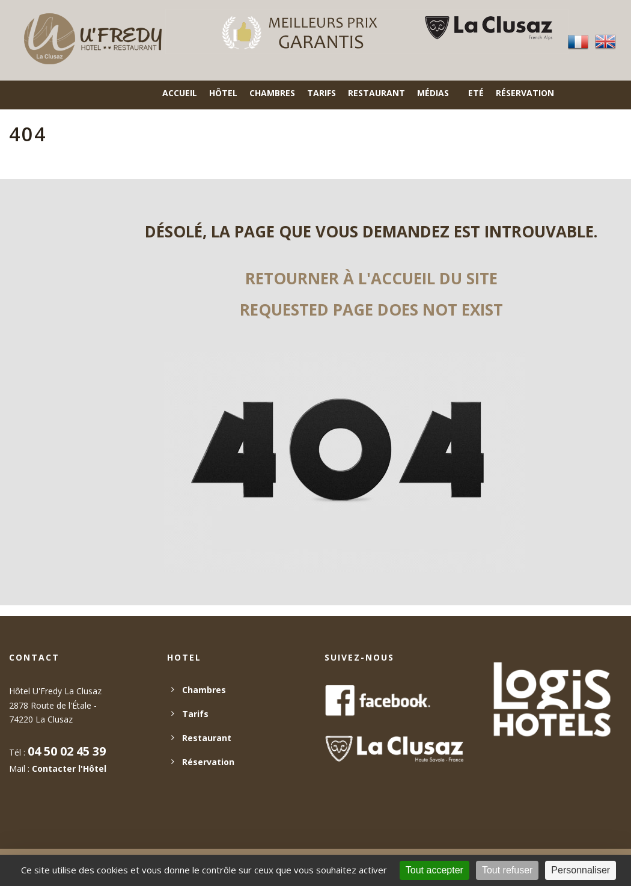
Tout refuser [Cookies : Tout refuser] (507, 870)
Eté (476, 93)
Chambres (272, 93)
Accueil (179, 93)
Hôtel (223, 93)
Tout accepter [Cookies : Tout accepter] (434, 870)
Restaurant (376, 93)
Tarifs (321, 93)
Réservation (525, 93)
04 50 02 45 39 (67, 751)
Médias (433, 93)
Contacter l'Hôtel (69, 768)
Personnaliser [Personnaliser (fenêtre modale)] (580, 870)
